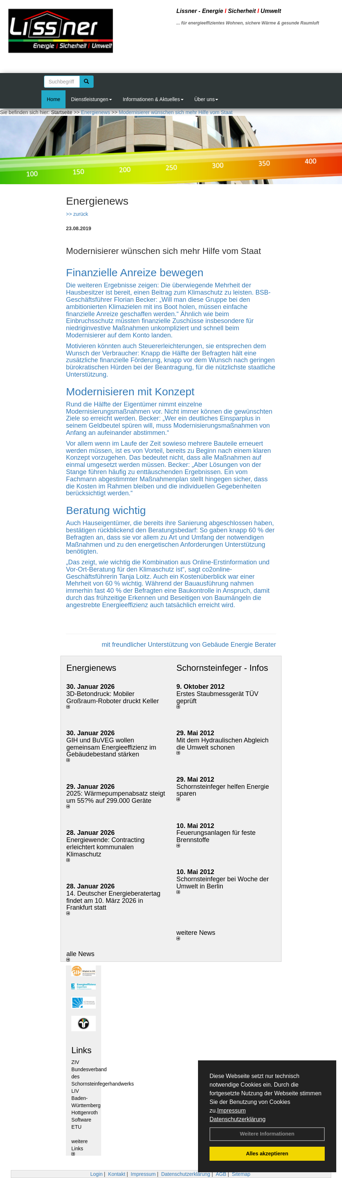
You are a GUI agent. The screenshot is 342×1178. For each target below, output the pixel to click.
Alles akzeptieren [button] (267, 1153)
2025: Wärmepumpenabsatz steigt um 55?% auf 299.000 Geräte (115, 797)
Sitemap (241, 1174)
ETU (76, 1127)
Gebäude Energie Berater (239, 644)
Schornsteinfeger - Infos (222, 668)
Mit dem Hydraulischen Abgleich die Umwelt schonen (222, 744)
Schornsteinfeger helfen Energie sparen (222, 790)
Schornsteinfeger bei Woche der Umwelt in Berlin (222, 882)
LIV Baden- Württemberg (85, 1098)
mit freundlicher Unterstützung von (152, 644)
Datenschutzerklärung (238, 1119)
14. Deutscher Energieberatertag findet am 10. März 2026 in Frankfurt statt (113, 900)
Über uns (206, 99)
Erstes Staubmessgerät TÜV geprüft (217, 697)
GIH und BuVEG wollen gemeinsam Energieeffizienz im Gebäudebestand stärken (111, 747)
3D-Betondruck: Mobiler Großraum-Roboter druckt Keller (112, 697)
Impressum (231, 1110)
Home (53, 99)
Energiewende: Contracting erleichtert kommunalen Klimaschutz (105, 847)
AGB (221, 1174)
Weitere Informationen (267, 1134)
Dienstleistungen (91, 99)
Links (81, 1050)
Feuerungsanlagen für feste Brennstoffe (216, 836)
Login (96, 1174)
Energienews (91, 668)
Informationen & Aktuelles (153, 99)
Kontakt (116, 1174)
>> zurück (77, 214)
